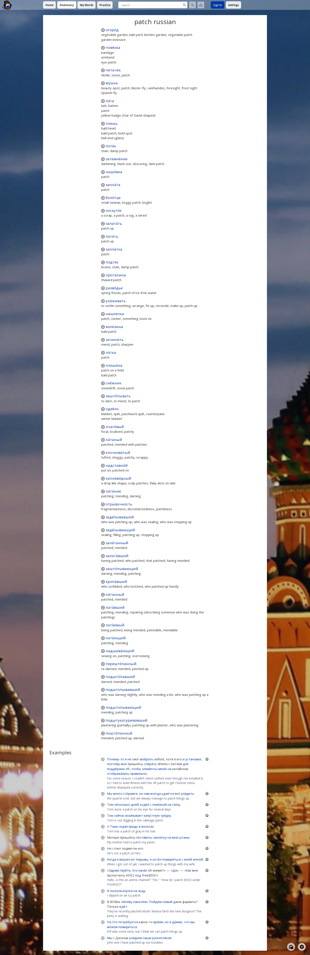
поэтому (113, 764)
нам (147, 793)
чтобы (136, 769)
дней (135, 804)
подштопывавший (123, 689)
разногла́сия (161, 938)
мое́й (188, 859)
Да (174, 870)
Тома (114, 826)
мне (124, 764)
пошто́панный (119, 733)
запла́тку (160, 837)
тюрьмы (141, 859)
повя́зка (113, 47)
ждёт (123, 906)
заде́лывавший (120, 516)
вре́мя (158, 922)
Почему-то (115, 759)
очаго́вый (115, 426)
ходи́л (144, 804)
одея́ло (112, 408)
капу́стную (152, 815)
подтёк (112, 262)
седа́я (123, 826)
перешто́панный (121, 663)
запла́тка (114, 249)
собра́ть (150, 764)
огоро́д (112, 29)
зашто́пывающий (122, 568)
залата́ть (114, 223)
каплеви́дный (118, 478)
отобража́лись (118, 773)
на (169, 769)
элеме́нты (149, 769)
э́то (135, 870)
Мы (109, 793)
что (186, 922)
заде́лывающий (120, 529)
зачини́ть (115, 339)
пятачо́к (113, 70)
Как (188, 870)
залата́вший (117, 555)
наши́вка (114, 171)
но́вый (167, 902)
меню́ (162, 769)
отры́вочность (119, 504)
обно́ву (126, 902)
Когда (111, 859)
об (150, 870)
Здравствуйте (119, 870)
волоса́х (147, 826)
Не (109, 848)
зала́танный (117, 542)
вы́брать (146, 759)
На (109, 922)
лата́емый (115, 624)
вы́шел (124, 859)
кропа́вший (116, 581)
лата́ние (113, 491)
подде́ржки (116, 769)
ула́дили (135, 938)
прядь (133, 826)
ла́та (110, 100)
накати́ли (140, 902)
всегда (155, 793)
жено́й (198, 859)
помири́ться (171, 859)
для (185, 764)
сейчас (119, 815)
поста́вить (144, 837)
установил (193, 759)
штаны (184, 837)
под (138, 875)
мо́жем (112, 927)
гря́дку (166, 815)
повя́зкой (159, 804)
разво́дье (114, 287)
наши (147, 938)
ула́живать (116, 300)
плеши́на (114, 365)
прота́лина (116, 275)
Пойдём (155, 902)
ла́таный (114, 439)
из (133, 859)
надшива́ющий (120, 650)
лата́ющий (116, 637)
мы (192, 922)
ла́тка (111, 352)
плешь (112, 123)
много (117, 793)
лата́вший (115, 607)
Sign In (217, 5)
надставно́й (117, 465)
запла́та (113, 184)
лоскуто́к (114, 210)
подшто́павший (120, 676)
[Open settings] (302, 947)
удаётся (168, 793)
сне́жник (113, 382)
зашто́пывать (118, 395)
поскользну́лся (121, 891)
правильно (138, 773)
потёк (111, 145)
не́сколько (122, 804)
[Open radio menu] (291, 947)
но (141, 793)
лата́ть (112, 236)
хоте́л (156, 859)
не (129, 759)
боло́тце (113, 197)
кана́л (142, 870)
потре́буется (128, 922)
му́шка (112, 82)
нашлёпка (115, 313)
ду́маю (177, 922)
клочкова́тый (118, 452)
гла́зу (176, 804)
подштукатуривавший (126, 720)
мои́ (175, 837)
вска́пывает (134, 815)
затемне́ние (116, 158)
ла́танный (115, 594)
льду (142, 891)
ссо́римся (130, 793)
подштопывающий (123, 707)
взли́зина (114, 326)
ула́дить (187, 793)
